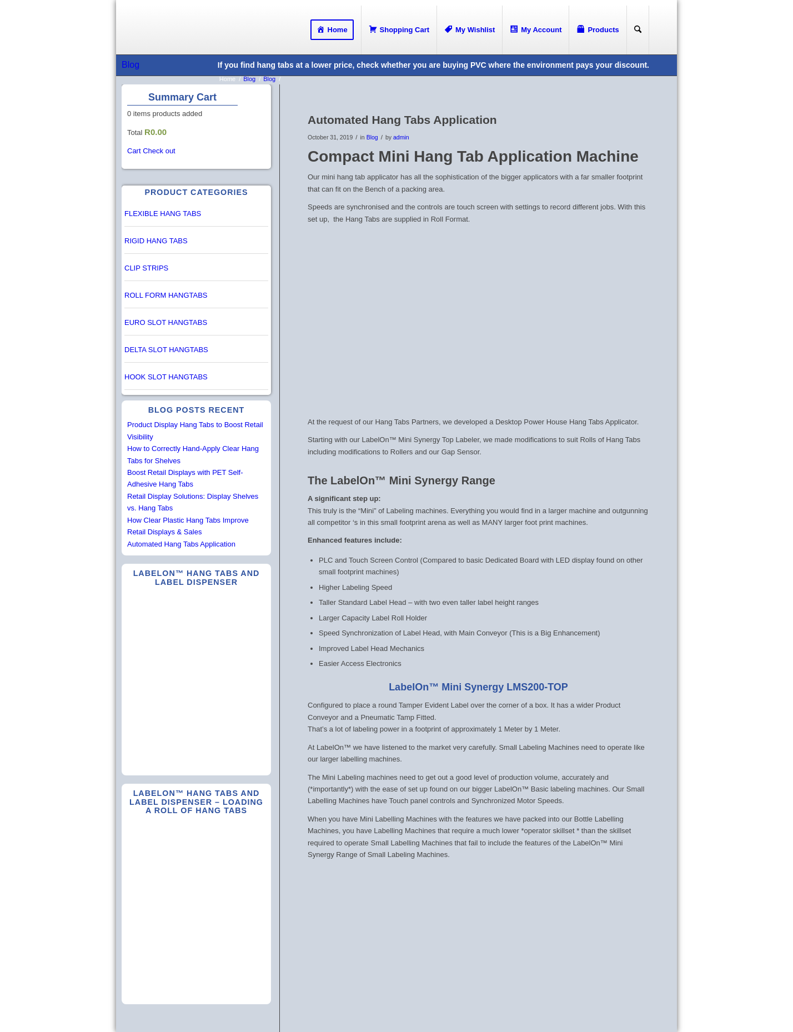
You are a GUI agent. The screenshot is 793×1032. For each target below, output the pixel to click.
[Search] (638, 30)
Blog (130, 64)
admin (401, 137)
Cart (134, 151)
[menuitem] (332, 30)
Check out (159, 151)
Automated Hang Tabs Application (181, 544)
